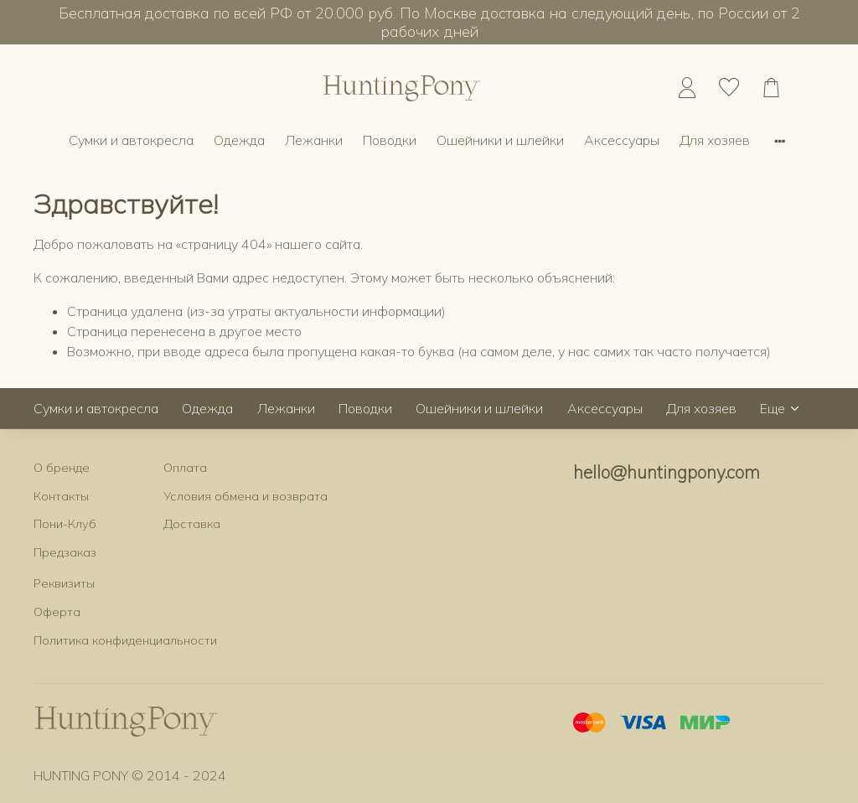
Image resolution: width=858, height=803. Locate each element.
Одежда (239, 140)
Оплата (185, 467)
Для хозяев (715, 140)
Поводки (389, 140)
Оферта (57, 611)
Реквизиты (64, 583)
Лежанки (314, 140)
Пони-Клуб (65, 523)
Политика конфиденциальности (125, 640)
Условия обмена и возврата (245, 496)
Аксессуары (621, 140)
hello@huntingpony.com (666, 472)
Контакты (61, 496)
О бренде (62, 467)
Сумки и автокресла (131, 140)
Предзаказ (65, 552)
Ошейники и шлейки (500, 140)
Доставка (191, 523)
